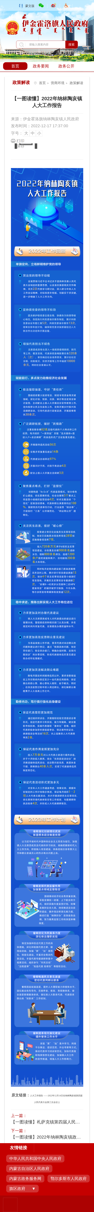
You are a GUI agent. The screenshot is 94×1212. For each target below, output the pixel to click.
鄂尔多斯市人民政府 (69, 1178)
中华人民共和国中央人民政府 (35, 1158)
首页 (15, 66)
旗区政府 (17, 1188)
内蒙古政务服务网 (25, 1178)
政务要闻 (41, 66)
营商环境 (57, 83)
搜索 (71, 44)
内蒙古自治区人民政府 (29, 1168)
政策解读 (76, 83)
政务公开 (66, 66)
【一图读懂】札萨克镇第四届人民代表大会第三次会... (46, 1122)
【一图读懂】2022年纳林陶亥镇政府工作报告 (46, 1137)
